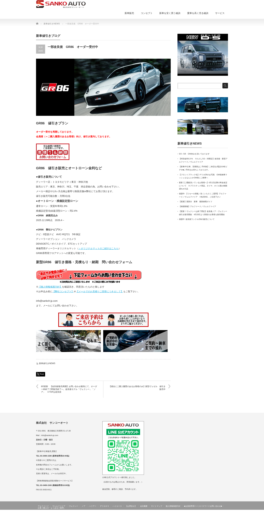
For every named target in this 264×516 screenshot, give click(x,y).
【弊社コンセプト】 (63, 291)
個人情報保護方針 (173, 506)
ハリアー (92, 506)
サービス (220, 13)
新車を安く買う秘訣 (169, 13)
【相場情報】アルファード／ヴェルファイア (197, 206)
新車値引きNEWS (47, 363)
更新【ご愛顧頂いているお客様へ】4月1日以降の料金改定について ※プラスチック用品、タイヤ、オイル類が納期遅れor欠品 (203, 186)
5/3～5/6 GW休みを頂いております (194, 154)
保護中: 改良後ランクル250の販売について (196, 219)
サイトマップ (156, 506)
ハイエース (117, 506)
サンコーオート (221, 513)
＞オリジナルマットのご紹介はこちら (98, 248)
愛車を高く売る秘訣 (197, 13)
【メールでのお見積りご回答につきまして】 (99, 291)
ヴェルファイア (58, 506)
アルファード (43, 506)
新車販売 (129, 13)
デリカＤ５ (104, 506)
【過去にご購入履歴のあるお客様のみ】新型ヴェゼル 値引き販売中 (137, 387)
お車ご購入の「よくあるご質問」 (51, 508)
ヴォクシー (73, 506)
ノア (83, 506)
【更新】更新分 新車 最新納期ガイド (195, 202)
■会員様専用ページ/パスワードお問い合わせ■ (203, 506)
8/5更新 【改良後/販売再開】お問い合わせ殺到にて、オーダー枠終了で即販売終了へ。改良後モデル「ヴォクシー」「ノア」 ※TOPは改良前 (69, 389)
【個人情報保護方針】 (50, 286)
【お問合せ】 (131, 506)
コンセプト (147, 13)
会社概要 (143, 506)
